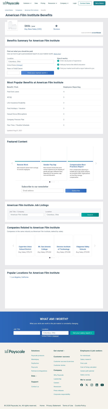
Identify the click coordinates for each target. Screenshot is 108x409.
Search (90, 215)
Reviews (56, 29)
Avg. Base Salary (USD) (33, 29)
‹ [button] (12, 163)
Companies (19, 10)
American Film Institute (31, 10)
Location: (10, 58)
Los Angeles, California (19, 277)
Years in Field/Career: (15, 69)
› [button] (96, 163)
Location (48, 212)
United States (9, 10)
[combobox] (30, 62)
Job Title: (17, 329)
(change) (19, 65)
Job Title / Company (16, 212)
